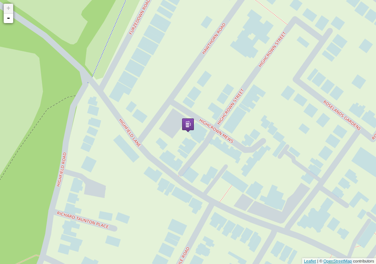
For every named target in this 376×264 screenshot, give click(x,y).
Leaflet (310, 261)
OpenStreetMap (337, 261)
